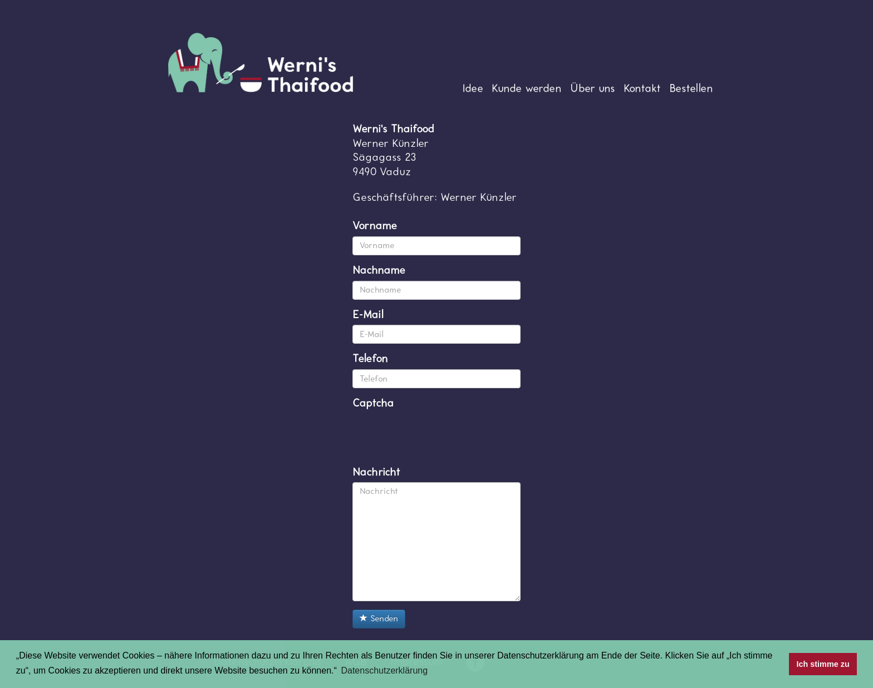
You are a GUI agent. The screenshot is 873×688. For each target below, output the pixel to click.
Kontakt (642, 88)
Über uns (592, 88)
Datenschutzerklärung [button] (384, 670)
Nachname (378, 270)
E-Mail (368, 315)
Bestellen (691, 88)
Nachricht (376, 472)
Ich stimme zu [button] (823, 664)
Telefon (370, 359)
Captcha (373, 403)
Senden (379, 618)
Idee (472, 88)
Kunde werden (527, 88)
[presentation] (437, 435)
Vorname (374, 226)
